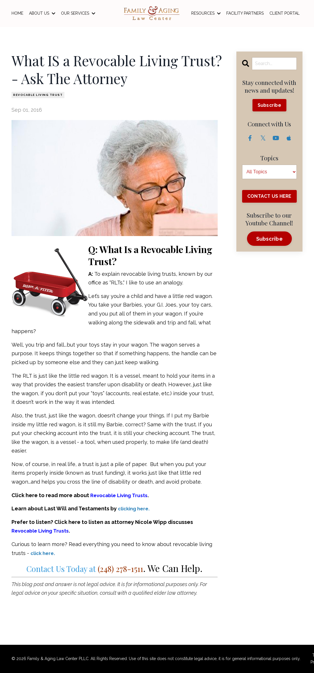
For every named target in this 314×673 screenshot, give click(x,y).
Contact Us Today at (85, 568)
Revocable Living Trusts (121, 495)
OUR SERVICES (78, 13)
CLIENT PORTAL (284, 13)
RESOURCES (206, 13)
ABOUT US (42, 13)
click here (43, 553)
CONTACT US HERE (269, 199)
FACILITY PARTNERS (245, 13)
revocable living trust (38, 94)
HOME (17, 13)
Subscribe (269, 105)
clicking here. (135, 508)
